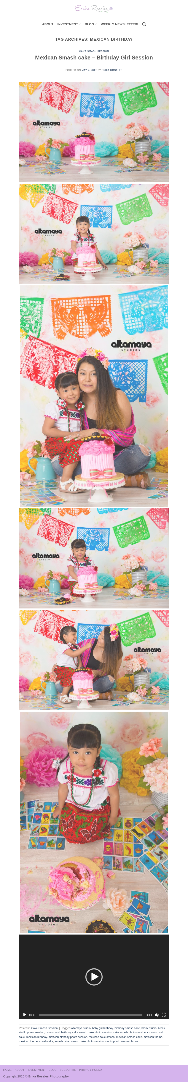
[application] (94, 977)
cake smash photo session (129, 1032)
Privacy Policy (91, 1069)
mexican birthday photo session (68, 1037)
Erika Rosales (112, 70)
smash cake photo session (87, 1041)
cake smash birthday (58, 1032)
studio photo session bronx (121, 1041)
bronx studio (149, 1028)
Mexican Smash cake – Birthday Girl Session (94, 57)
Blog (91, 24)
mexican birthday (36, 1037)
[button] (94, 977)
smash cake (62, 1041)
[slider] (90, 1015)
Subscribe (68, 1069)
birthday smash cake (127, 1028)
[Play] (24, 1015)
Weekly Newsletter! (119, 24)
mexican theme (152, 1037)
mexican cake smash (102, 1037)
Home (7, 1069)
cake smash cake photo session (92, 1032)
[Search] (144, 24)
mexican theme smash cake (36, 1041)
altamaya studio (81, 1028)
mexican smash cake (129, 1037)
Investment (36, 1069)
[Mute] (157, 1015)
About (48, 24)
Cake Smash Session (94, 51)
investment (69, 24)
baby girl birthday (102, 1028)
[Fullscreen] (163, 1015)
